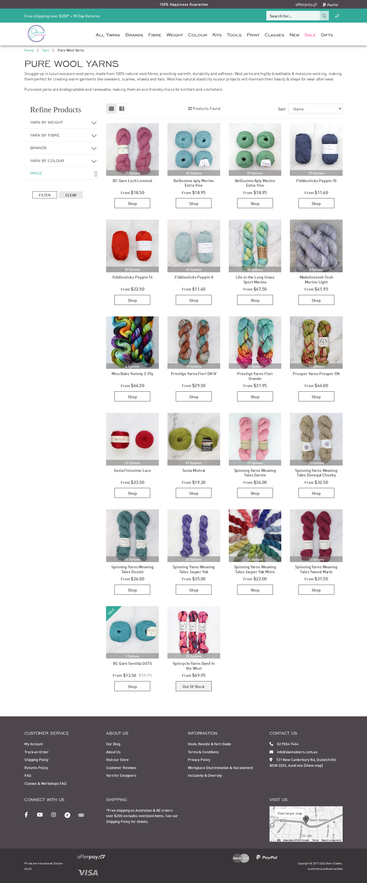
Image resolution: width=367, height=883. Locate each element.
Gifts (327, 34)
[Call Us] (337, 15)
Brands (134, 34)
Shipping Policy (36, 759)
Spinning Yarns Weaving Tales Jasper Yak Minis (255, 569)
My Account (33, 743)
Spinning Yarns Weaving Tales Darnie (255, 472)
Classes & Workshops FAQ (45, 783)
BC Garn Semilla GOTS (132, 663)
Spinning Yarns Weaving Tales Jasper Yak (194, 569)
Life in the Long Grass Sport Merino (255, 279)
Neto (340, 868)
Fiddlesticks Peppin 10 (316, 180)
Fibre (154, 34)
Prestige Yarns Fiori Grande (255, 375)
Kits (217, 34)
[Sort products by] (315, 109)
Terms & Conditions (203, 751)
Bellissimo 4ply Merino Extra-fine (193, 183)
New (294, 34)
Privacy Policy (199, 759)
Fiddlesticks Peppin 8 (194, 276)
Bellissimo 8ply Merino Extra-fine (255, 183)
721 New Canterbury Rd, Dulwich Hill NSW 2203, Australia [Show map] (303, 762)
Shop (132, 203)
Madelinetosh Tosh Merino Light (316, 279)
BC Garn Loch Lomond (132, 180)
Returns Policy (36, 767)
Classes (274, 34)
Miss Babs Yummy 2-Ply (132, 373)
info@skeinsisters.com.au (293, 751)
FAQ (27, 775)
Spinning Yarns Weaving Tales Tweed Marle (316, 569)
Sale (310, 34)
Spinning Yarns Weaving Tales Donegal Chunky (316, 472)
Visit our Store (117, 759)
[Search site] (324, 15)
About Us (113, 751)
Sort (282, 108)
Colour (197, 34)
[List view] (121, 108)
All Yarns (108, 34)
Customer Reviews (121, 767)
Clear (71, 194)
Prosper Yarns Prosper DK (316, 373)
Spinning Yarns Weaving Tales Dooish (132, 569)
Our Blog (113, 743)
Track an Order (36, 751)
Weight (175, 34)
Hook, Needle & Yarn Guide (209, 743)
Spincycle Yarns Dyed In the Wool (193, 665)
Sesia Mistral (193, 470)
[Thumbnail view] (111, 108)
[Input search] (293, 15)
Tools (234, 34)
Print (253, 34)
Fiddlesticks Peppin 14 (132, 276)
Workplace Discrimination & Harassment (220, 767)
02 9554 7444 (284, 743)
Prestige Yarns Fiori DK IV (193, 373)
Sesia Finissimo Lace (132, 470)
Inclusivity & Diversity (205, 775)
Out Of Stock (194, 686)
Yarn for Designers (121, 775)
